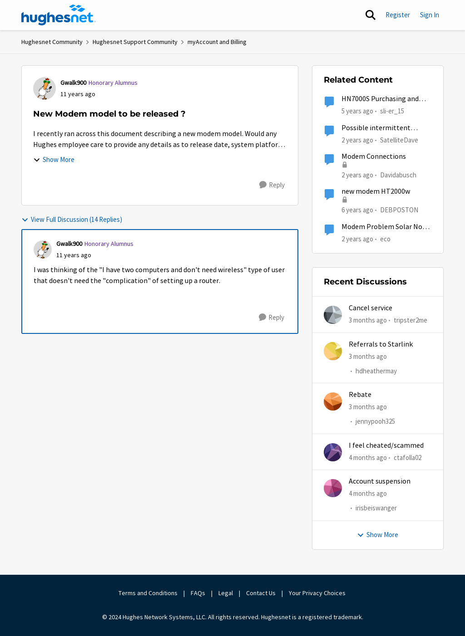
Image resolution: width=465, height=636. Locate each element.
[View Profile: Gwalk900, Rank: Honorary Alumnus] (44, 88)
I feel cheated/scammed (386, 445)
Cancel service (370, 308)
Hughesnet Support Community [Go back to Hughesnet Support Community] (135, 42)
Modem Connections (373, 156)
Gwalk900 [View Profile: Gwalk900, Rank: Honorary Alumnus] (73, 82)
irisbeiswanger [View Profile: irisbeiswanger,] (376, 508)
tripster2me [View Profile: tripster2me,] (410, 320)
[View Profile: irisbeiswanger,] (333, 488)
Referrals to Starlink (381, 344)
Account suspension (380, 481)
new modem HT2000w (375, 191)
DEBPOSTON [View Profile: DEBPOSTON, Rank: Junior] (399, 209)
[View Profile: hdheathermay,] (333, 351)
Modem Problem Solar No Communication (381, 227)
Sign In (429, 14)
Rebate (360, 394)
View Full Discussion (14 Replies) (71, 219)
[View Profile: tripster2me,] (333, 315)
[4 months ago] (368, 458)
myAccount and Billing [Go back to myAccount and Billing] (217, 42)
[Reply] (272, 185)
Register (398, 14)
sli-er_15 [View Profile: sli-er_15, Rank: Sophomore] (392, 111)
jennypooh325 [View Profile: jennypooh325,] (375, 421)
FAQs (198, 593)
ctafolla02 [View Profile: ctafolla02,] (407, 457)
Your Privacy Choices (318, 593)
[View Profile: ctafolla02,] (333, 452)
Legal (225, 593)
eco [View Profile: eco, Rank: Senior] (385, 238)
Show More (53, 159)
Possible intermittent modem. (376, 128)
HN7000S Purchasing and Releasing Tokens (380, 99)
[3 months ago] (368, 320)
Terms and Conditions (148, 593)
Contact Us (261, 593)
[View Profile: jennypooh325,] (333, 401)
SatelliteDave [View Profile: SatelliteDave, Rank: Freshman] (399, 139)
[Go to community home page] (58, 15)
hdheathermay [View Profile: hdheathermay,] (376, 371)
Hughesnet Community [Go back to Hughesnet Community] (52, 42)
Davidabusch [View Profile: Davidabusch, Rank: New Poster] (398, 175)
